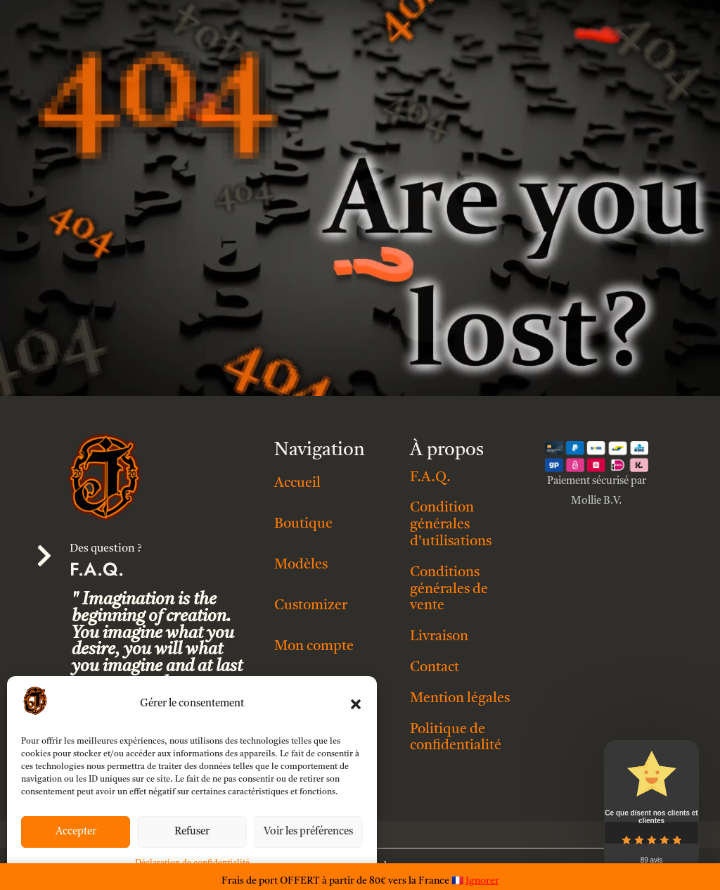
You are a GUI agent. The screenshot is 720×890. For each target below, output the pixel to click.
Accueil (297, 483)
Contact (434, 668)
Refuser (192, 832)
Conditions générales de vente (449, 590)
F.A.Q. (430, 478)
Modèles (301, 565)
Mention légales (460, 699)
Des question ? (106, 548)
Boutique (303, 524)
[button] (356, 704)
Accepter (76, 832)
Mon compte (314, 647)
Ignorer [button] (482, 881)
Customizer (310, 606)
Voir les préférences (308, 832)
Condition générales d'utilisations (450, 525)
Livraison (439, 637)
